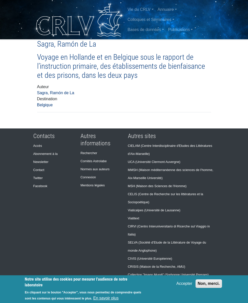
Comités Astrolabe (93, 161)
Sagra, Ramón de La (55, 93)
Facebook (40, 186)
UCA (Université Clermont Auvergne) (154, 162)
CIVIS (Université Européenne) (150, 258)
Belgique (45, 105)
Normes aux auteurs (94, 169)
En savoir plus (106, 298)
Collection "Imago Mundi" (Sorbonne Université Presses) (168, 275)
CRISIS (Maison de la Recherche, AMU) (156, 266)
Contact (38, 170)
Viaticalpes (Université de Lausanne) (154, 210)
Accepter (184, 283)
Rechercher (88, 153)
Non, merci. (209, 283)
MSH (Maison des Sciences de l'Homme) (157, 186)
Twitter (38, 178)
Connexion (88, 177)
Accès (37, 146)
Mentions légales (92, 185)
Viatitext (133, 218)
